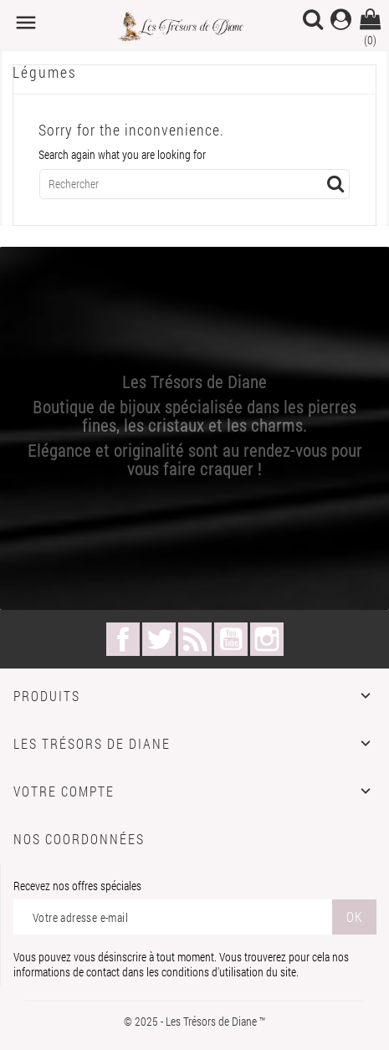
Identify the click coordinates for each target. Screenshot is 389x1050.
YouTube (231, 639)
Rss (195, 639)
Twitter (159, 639)
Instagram (267, 639)
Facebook (123, 639)
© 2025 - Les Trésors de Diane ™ (194, 1021)
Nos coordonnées (79, 839)
